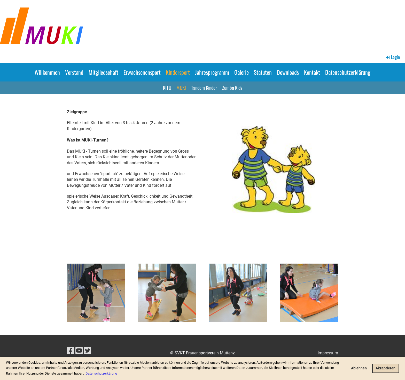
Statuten (263, 72)
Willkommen (47, 72)
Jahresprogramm (212, 72)
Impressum (328, 353)
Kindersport (178, 72)
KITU (167, 87)
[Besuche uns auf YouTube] (79, 351)
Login (392, 57)
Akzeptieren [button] (385, 368)
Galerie (241, 72)
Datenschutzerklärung (347, 72)
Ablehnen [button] (359, 368)
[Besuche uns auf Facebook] (70, 351)
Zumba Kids (232, 87)
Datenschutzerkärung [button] (101, 373)
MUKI (181, 87)
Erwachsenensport (142, 72)
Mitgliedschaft (103, 72)
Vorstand (74, 72)
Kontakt (312, 72)
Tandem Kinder (204, 87)
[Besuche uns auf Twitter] (87, 351)
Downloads (288, 72)
